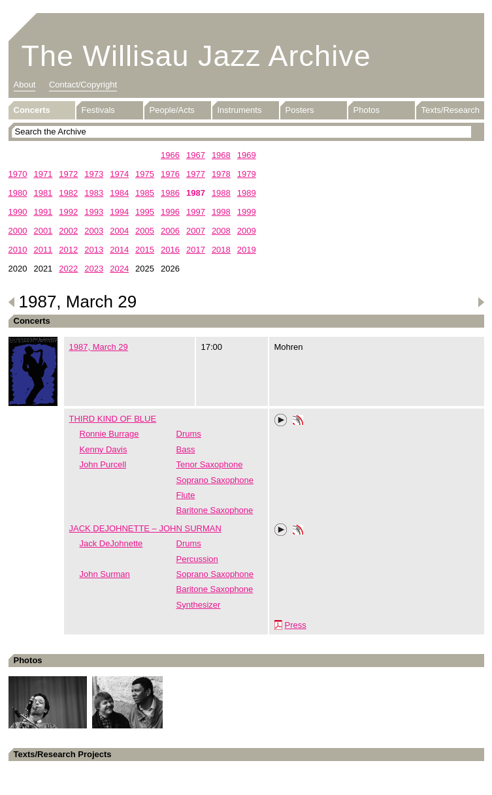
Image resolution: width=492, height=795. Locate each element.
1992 (68, 212)
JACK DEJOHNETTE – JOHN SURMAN (145, 528)
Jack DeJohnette (111, 543)
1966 (170, 155)
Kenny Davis (103, 449)
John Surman (105, 574)
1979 (246, 174)
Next (481, 302)
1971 (42, 174)
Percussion (197, 559)
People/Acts (172, 110)
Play (280, 420)
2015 (144, 250)
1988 (221, 193)
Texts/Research (450, 110)
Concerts (32, 110)
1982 (68, 193)
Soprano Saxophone (215, 480)
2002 (68, 231)
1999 (246, 212)
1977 (195, 174)
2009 (246, 231)
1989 (246, 193)
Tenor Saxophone (209, 464)
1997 (195, 212)
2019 (246, 250)
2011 (42, 250)
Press (295, 625)
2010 (17, 250)
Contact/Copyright (83, 84)
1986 (170, 193)
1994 (119, 212)
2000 (17, 231)
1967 (195, 155)
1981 (42, 193)
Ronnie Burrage (109, 434)
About (25, 84)
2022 (68, 268)
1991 (42, 212)
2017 (195, 250)
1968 (221, 155)
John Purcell (103, 464)
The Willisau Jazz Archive (196, 55)
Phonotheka (298, 421)
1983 (93, 193)
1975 (144, 174)
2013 (93, 250)
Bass (185, 449)
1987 (195, 193)
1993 (93, 212)
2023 (93, 268)
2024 (119, 268)
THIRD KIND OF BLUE (113, 419)
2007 (195, 231)
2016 (170, 250)
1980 (17, 193)
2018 (221, 250)
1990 (17, 212)
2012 (68, 250)
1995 (144, 212)
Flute (185, 495)
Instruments (240, 110)
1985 (144, 193)
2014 (119, 250)
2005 (144, 231)
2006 (170, 231)
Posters (300, 110)
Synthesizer (198, 605)
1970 (17, 174)
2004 (119, 231)
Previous (11, 302)
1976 (170, 174)
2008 (221, 231)
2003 (93, 231)
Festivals (98, 110)
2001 (42, 231)
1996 (170, 212)
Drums (188, 434)
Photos (366, 110)
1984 (119, 193)
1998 (221, 212)
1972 (68, 174)
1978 (221, 174)
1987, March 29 (98, 347)
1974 (119, 174)
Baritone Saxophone (215, 510)
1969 (246, 155)
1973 (93, 174)
